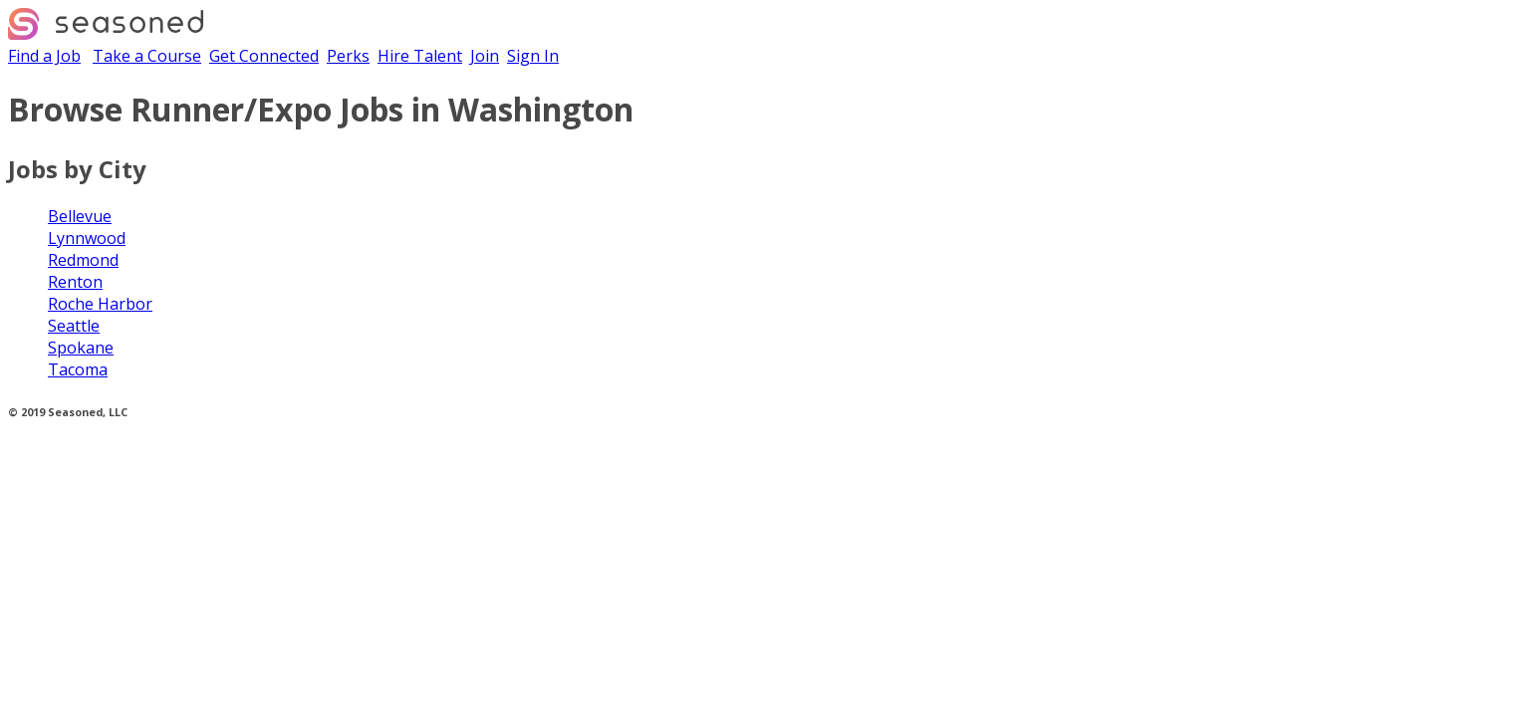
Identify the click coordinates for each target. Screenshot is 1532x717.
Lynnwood (87, 238)
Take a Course (147, 56)
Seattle (74, 326)
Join (484, 56)
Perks (348, 56)
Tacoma (78, 369)
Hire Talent (420, 56)
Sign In (533, 56)
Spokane (81, 347)
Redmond (83, 260)
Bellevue (80, 216)
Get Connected (264, 56)
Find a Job (44, 56)
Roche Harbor (100, 304)
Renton (75, 282)
